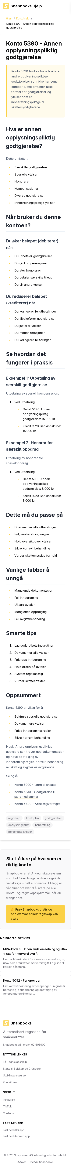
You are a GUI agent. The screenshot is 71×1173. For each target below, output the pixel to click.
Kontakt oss (10, 1082)
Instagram (9, 1099)
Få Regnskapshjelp (15, 1061)
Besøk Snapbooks (42, 1162)
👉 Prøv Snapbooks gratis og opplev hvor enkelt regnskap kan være (34, 914)
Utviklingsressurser (15, 1075)
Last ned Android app (16, 1136)
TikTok (7, 1106)
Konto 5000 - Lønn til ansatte (35, 785)
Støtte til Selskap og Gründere (22, 1068)
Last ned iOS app (13, 1130)
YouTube (8, 1113)
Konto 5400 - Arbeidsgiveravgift (37, 804)
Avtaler (21, 1162)
